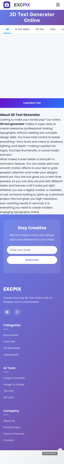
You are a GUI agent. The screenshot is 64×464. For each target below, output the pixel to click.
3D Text (40, 29)
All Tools (8, 397)
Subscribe (32, 259)
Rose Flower (10, 335)
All (7, 29)
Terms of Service (13, 433)
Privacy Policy (12, 427)
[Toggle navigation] (58, 5)
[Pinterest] (7, 312)
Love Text (9, 341)
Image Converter (14, 378)
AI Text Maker (22, 29)
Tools (52, 29)
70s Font (8, 391)
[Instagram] (17, 312)
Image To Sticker (14, 384)
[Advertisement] (32, 66)
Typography (11, 354)
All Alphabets (11, 348)
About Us (9, 421)
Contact (8, 440)
